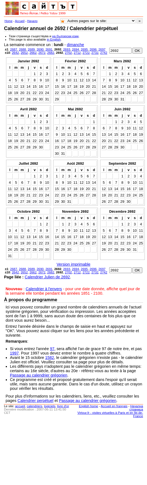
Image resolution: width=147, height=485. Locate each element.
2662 (33, 52)
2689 (31, 49)
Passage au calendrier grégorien (38, 375)
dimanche (75, 44)
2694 (75, 49)
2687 (13, 49)
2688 (22, 49)
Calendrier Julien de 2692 (47, 277)
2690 (40, 49)
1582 (49, 357)
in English (54, 39)
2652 (24, 52)
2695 (84, 49)
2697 (102, 49)
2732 (94, 52)
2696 (93, 49)
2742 (103, 52)
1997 (14, 353)
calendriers (34, 406)
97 (52, 349)
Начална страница (136, 407)
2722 (86, 52)
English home (88, 406)
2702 (68, 52)
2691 (49, 49)
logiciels (49, 406)
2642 (15, 52)
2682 (50, 52)
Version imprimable (73, 264)
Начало (32, 21)
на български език (65, 36)
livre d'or (63, 406)
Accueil (20, 21)
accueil (20, 406)
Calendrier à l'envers (44, 289)
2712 (77, 52)
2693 (66, 49)
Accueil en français (114, 406)
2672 (42, 52)
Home (8, 21)
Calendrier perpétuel (35, 400)
